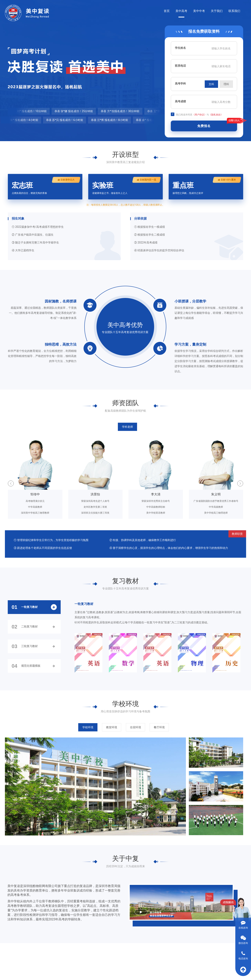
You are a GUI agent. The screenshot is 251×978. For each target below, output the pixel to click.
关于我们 (217, 11)
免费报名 (204, 126)
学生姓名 (180, 47)
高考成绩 (180, 101)
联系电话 (180, 65)
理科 (226, 84)
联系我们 (234, 11)
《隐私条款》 (216, 114)
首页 (167, 11)
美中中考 (199, 11)
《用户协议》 (199, 114)
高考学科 (180, 83)
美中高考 (181, 11)
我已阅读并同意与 (197, 114)
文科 (211, 84)
